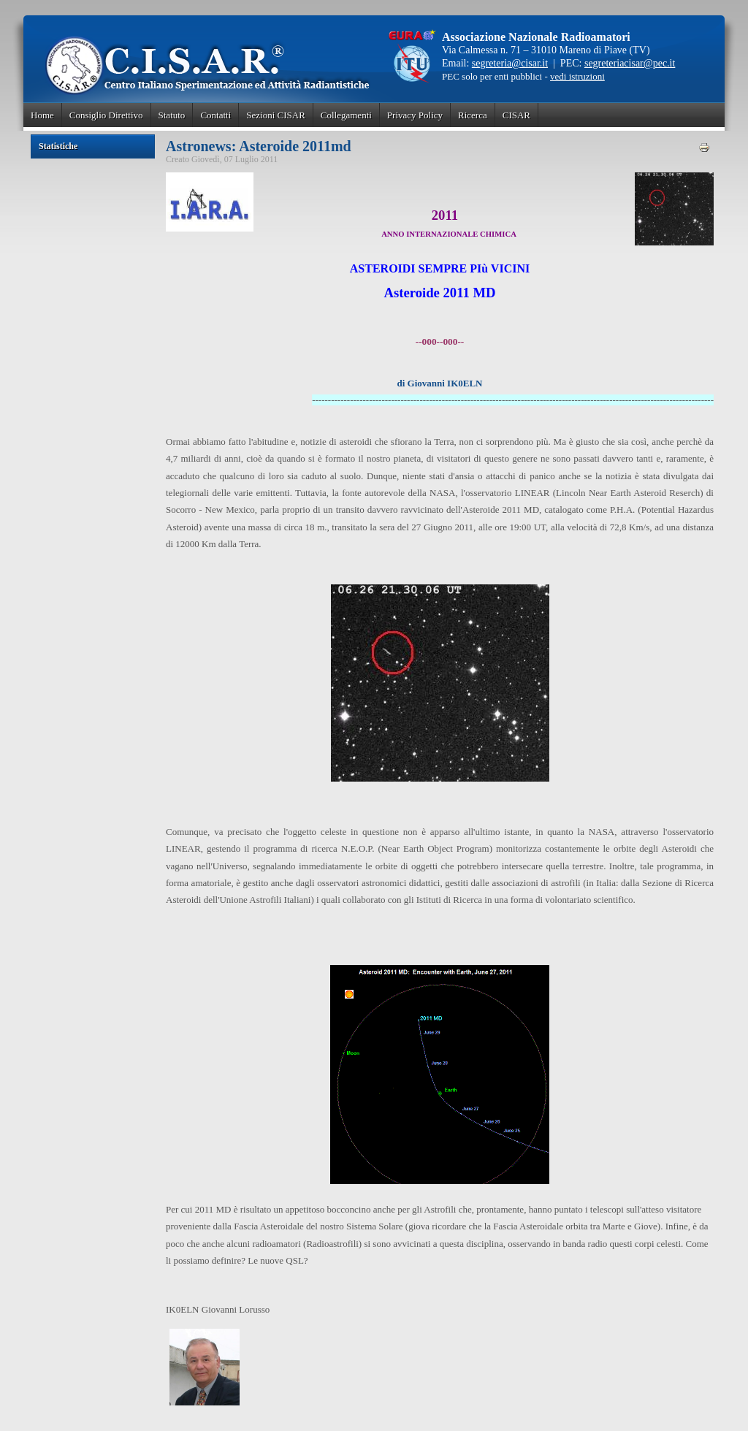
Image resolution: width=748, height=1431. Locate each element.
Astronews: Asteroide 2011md (258, 146)
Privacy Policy (415, 115)
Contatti (215, 115)
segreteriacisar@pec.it (629, 63)
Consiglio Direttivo (106, 115)
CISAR (516, 115)
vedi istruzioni (577, 76)
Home (42, 115)
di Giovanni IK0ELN (439, 383)
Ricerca (472, 115)
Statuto (172, 115)
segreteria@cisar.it (510, 63)
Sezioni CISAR (275, 115)
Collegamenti (346, 115)
